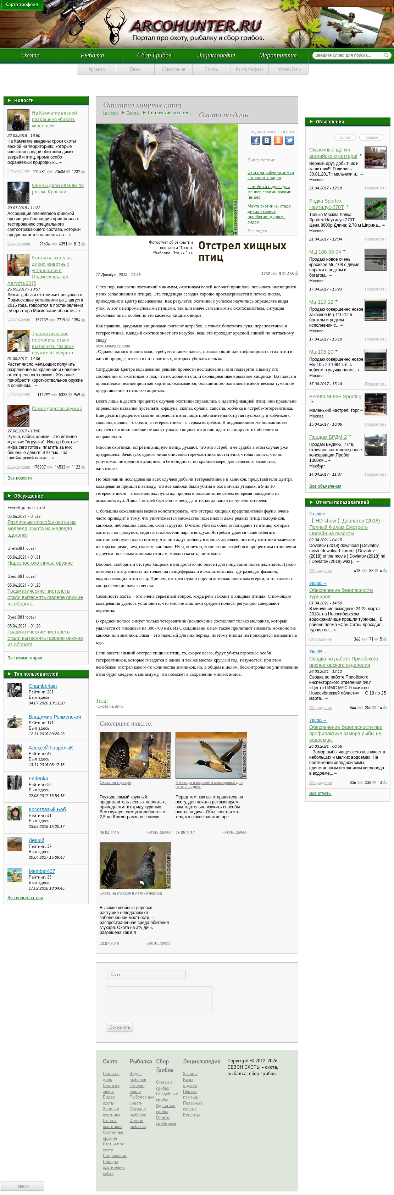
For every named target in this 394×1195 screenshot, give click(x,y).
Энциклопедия (216, 55)
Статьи (133, 112)
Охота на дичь (110, 706)
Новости (24, 100)
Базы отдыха (190, 1082)
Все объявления (325, 486)
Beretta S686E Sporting (335, 396)
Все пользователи (25, 897)
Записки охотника (111, 1111)
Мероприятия (278, 55)
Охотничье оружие (113, 1135)
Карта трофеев (249, 69)
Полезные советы (192, 1106)
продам (371, 137)
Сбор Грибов (154, 55)
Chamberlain (43, 686)
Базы (135, 69)
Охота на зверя (111, 1088)
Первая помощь (190, 1094)
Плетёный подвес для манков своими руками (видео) (270, 192)
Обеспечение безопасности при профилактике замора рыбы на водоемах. (345, 733)
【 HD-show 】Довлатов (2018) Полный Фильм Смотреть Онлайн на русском (344, 527)
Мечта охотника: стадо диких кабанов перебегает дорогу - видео (269, 214)
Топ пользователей (36, 673)
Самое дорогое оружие (57, 408)
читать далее (158, 832)
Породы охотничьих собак (114, 1167)
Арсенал (97, 69)
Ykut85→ (318, 583)
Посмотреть (376, 188)
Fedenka (38, 778)
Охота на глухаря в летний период (131, 893)
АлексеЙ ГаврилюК (51, 748)
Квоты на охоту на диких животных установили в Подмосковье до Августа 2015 (39, 270)
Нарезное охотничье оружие (40, 563)
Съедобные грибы (167, 1096)
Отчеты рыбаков (137, 1123)
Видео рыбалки (137, 1076)
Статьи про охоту (113, 1146)
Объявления (173, 69)
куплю (345, 137)
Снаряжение (115, 1155)
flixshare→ (319, 513)
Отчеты (211, 69)
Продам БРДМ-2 (328, 437)
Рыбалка (92, 55)
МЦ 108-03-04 (325, 252)
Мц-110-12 (321, 302)
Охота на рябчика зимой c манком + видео (271, 175)
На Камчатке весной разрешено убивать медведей (54, 118)
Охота (30, 55)
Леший (36, 840)
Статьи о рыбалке (137, 1111)
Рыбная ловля (136, 1088)
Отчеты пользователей (342, 502)
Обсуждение (18, 171)
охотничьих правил (113, 346)
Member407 (42, 871)
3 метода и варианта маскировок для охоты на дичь (209, 784)
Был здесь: (40, 697)
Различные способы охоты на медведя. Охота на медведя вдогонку (41, 528)
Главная (110, 112)
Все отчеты (320, 793)
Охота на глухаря (115, 782)
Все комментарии (24, 657)
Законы (190, 1073)
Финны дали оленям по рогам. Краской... (58, 188)
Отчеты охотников (112, 1123)
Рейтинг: (38, 692)
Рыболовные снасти (141, 1100)
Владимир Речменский (55, 717)
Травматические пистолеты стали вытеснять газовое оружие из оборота (53, 342)
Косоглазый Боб (47, 809)
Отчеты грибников (166, 1120)
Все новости (19, 478)
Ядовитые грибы (165, 1108)
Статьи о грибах (164, 1085)
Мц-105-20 (321, 352)
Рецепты (191, 1114)
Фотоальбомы (289, 69)
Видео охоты (109, 1100)
